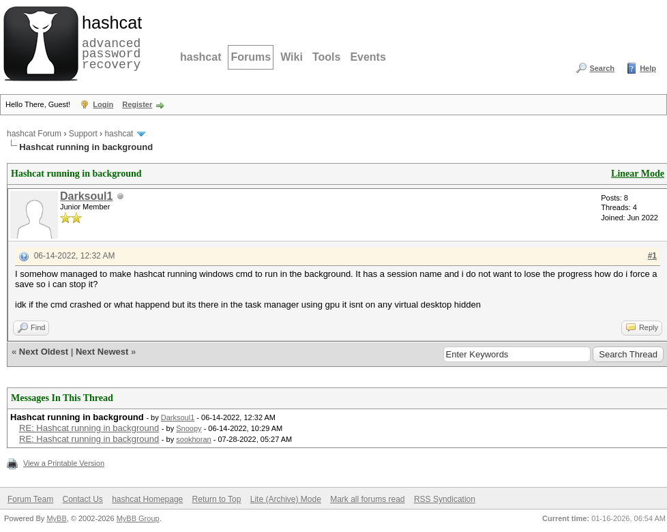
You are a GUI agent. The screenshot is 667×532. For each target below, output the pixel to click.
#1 (652, 256)
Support (83, 133)
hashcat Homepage (147, 499)
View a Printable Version (63, 463)
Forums (251, 57)
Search (601, 68)
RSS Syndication (444, 499)
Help (648, 68)
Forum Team (30, 499)
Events (367, 57)
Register (137, 104)
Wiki (291, 57)
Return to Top (216, 499)
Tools (326, 57)
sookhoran (193, 439)
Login (103, 104)
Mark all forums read (367, 499)
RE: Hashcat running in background (89, 428)
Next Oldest (43, 351)
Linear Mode (637, 173)
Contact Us (82, 499)
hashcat (200, 57)
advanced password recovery (109, 41)
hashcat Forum (34, 133)
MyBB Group (138, 518)
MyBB (56, 518)
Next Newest (102, 351)
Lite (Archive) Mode (285, 499)
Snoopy (188, 428)
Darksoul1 (86, 196)
